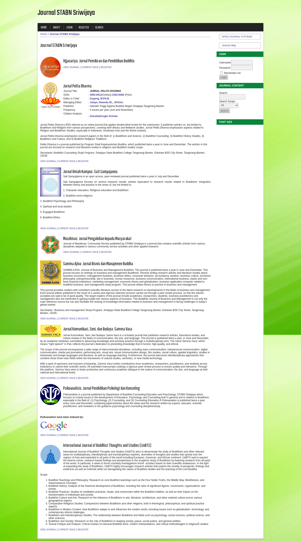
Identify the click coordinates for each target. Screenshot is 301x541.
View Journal (71, 67)
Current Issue (89, 67)
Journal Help (229, 45)
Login (69, 27)
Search (99, 27)
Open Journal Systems (237, 36)
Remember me (232, 73)
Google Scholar (108, 116)
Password (224, 67)
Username (225, 62)
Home (44, 27)
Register (84, 27)
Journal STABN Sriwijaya (64, 34)
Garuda (94, 116)
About (56, 27)
